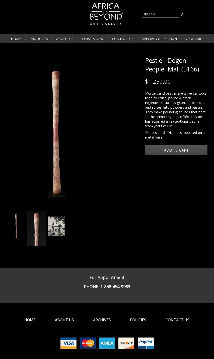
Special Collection (159, 38)
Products (39, 38)
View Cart (194, 38)
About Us (65, 38)
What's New (93, 38)
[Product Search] (160, 14)
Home (16, 38)
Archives (102, 320)
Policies (138, 320)
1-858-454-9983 (115, 286)
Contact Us (122, 38)
